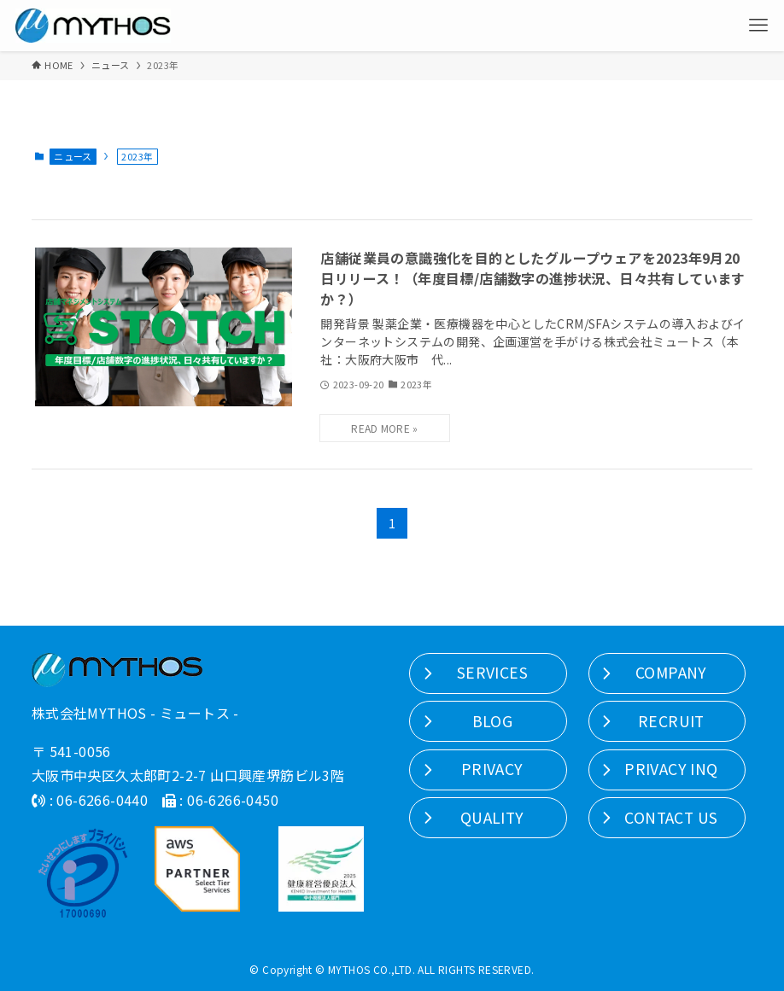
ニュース (73, 156)
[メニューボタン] (758, 25)
